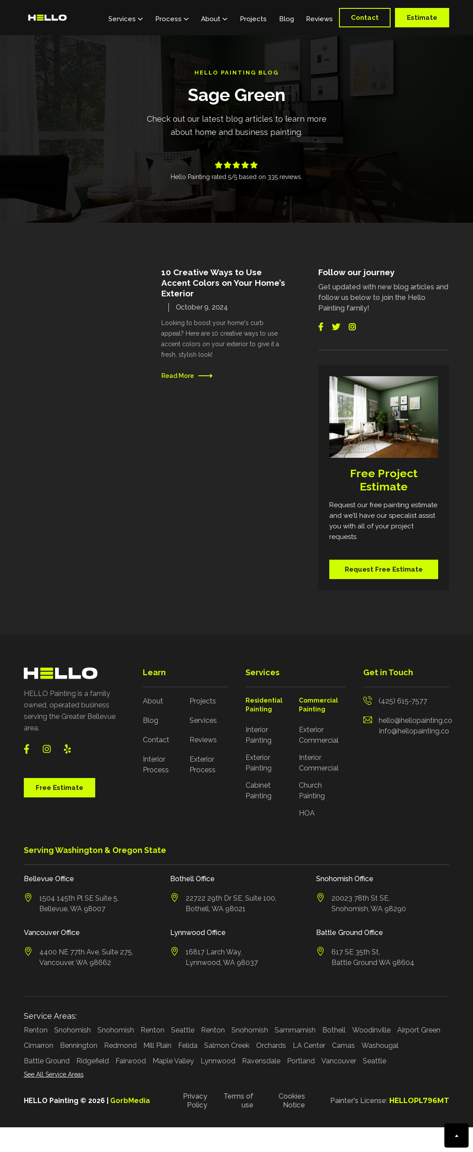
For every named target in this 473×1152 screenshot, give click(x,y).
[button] (126, 17)
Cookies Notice (292, 1100)
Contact (365, 18)
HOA (307, 813)
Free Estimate (59, 788)
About (153, 701)
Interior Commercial (319, 762)
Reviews (319, 19)
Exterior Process (203, 764)
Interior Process (156, 764)
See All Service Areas (54, 1074)
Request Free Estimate (384, 569)
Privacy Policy (195, 1100)
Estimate (422, 18)
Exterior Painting (259, 762)
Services (203, 720)
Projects (253, 19)
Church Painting (312, 790)
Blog (286, 19)
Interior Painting (259, 735)
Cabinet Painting (259, 790)
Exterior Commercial (319, 735)
